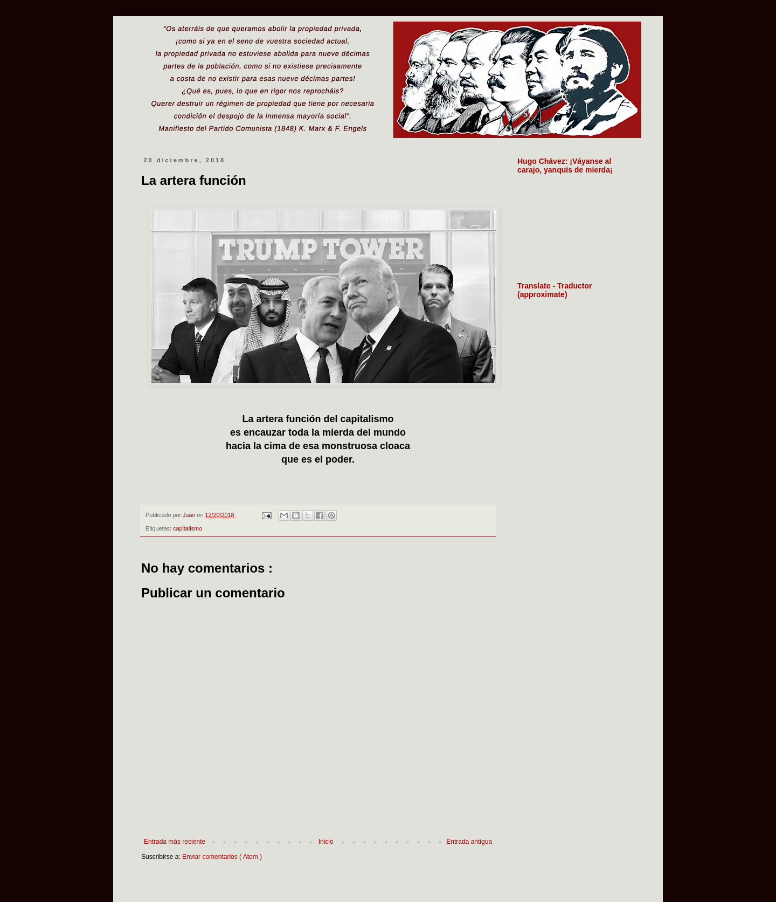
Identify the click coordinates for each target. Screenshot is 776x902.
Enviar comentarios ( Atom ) (222, 856)
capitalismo (187, 528)
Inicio (326, 841)
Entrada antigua (469, 841)
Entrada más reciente (174, 841)
